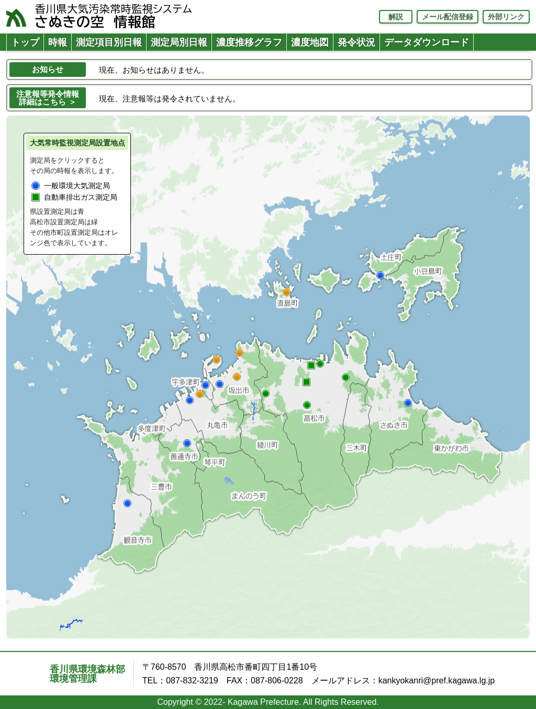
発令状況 (356, 42)
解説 (395, 17)
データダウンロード (426, 42)
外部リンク (506, 17)
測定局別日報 (179, 42)
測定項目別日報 (109, 42)
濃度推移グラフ (249, 42)
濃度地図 (310, 42)
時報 (57, 42)
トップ (25, 42)
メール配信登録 (447, 17)
